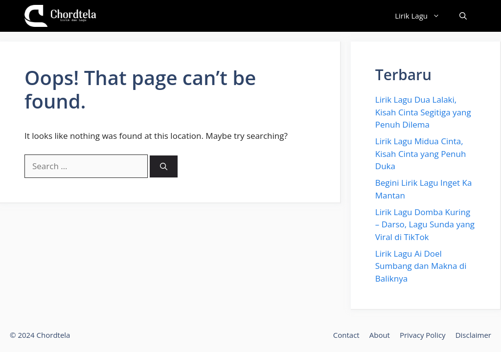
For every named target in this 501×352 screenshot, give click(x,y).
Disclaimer (473, 335)
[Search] (164, 166)
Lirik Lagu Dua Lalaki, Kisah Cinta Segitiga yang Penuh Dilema (423, 112)
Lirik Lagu (422, 16)
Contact (346, 335)
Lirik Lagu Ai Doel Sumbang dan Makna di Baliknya (421, 266)
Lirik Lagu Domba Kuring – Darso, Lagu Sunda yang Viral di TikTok (425, 224)
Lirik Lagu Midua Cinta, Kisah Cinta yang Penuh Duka (420, 153)
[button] (463, 16)
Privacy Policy (423, 335)
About (379, 335)
